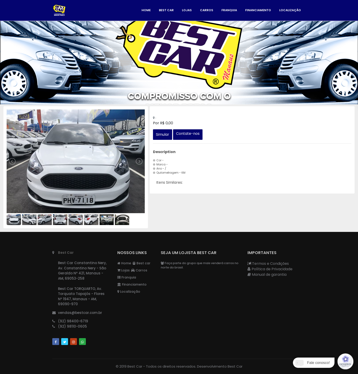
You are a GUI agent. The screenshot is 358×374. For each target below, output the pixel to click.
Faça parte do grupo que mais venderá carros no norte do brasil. (199, 265)
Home (146, 10)
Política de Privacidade (269, 269)
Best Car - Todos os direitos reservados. (161, 366)
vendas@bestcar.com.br (80, 312)
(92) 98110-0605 (72, 326)
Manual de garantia (267, 274)
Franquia (229, 10)
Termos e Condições (268, 263)
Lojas (187, 10)
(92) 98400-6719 (73, 321)
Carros (206, 10)
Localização (290, 10)
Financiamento (258, 10)
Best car (166, 10)
